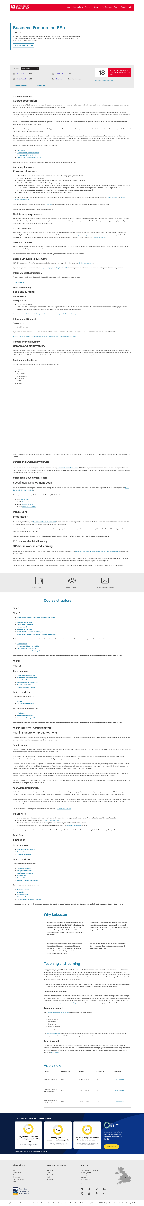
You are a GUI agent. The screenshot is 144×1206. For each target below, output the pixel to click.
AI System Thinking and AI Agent (27, 880)
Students (50, 1179)
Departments (17, 1175)
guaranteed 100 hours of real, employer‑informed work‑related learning (97, 551)
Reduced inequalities (29, 507)
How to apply (119, 1079)
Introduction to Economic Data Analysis (30, 632)
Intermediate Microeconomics (27, 678)
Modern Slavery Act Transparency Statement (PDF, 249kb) (88, 1203)
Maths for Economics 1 (24, 622)
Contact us (16, 1177)
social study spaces (73, 1003)
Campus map (85, 1184)
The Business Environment (25, 703)
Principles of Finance (24, 685)
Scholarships (40, 85)
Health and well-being (28, 502)
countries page (112, 197)
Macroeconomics (22, 627)
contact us (48, 204)
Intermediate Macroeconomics (27, 680)
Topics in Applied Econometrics (27, 682)
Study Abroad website (64, 809)
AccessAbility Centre (53, 1034)
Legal (9, 1203)
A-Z (14, 1170)
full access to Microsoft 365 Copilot (44, 522)
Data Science (21, 713)
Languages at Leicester (73, 825)
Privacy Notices (46, 1203)
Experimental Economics (25, 873)
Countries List (19, 282)
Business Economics (23, 852)
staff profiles (55, 1052)
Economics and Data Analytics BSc (28, 153)
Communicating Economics (26, 849)
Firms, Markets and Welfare (26, 687)
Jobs (14, 1181)
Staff (48, 1177)
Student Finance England (51, 820)
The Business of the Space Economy (29, 899)
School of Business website (104, 80)
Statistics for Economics (25, 625)
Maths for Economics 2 (24, 629)
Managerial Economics (24, 871)
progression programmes (84, 235)
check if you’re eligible (101, 237)
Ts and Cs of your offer (60, 1203)
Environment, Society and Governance (29, 718)
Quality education (27, 504)
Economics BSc (22, 150)
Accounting (20, 892)
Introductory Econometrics (26, 675)
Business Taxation (22, 894)
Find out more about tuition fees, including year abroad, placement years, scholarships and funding (44, 314)
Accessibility (17, 1173)
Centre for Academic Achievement (58, 1012)
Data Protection (34, 1203)
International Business (24, 854)
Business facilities (21, 85)
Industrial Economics (23, 868)
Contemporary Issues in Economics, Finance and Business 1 (36, 617)
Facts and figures (18, 1179)
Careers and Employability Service (68, 468)
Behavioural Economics (24, 897)
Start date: (16, 68)
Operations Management (25, 715)
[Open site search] (130, 7)
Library (59, 1003)
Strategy (19, 701)
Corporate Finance (23, 890)
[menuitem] (69, 7)
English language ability (86, 263)
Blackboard (50, 1170)
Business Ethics (22, 878)
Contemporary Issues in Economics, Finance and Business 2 (36, 634)
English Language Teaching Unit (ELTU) (54, 268)
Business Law (21, 875)
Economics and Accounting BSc (27, 155)
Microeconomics (22, 620)
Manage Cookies (131, 1203)
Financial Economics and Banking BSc (29, 157)
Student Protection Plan (116, 1203)
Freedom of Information (20, 1203)
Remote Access (52, 1175)
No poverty (24, 500)
